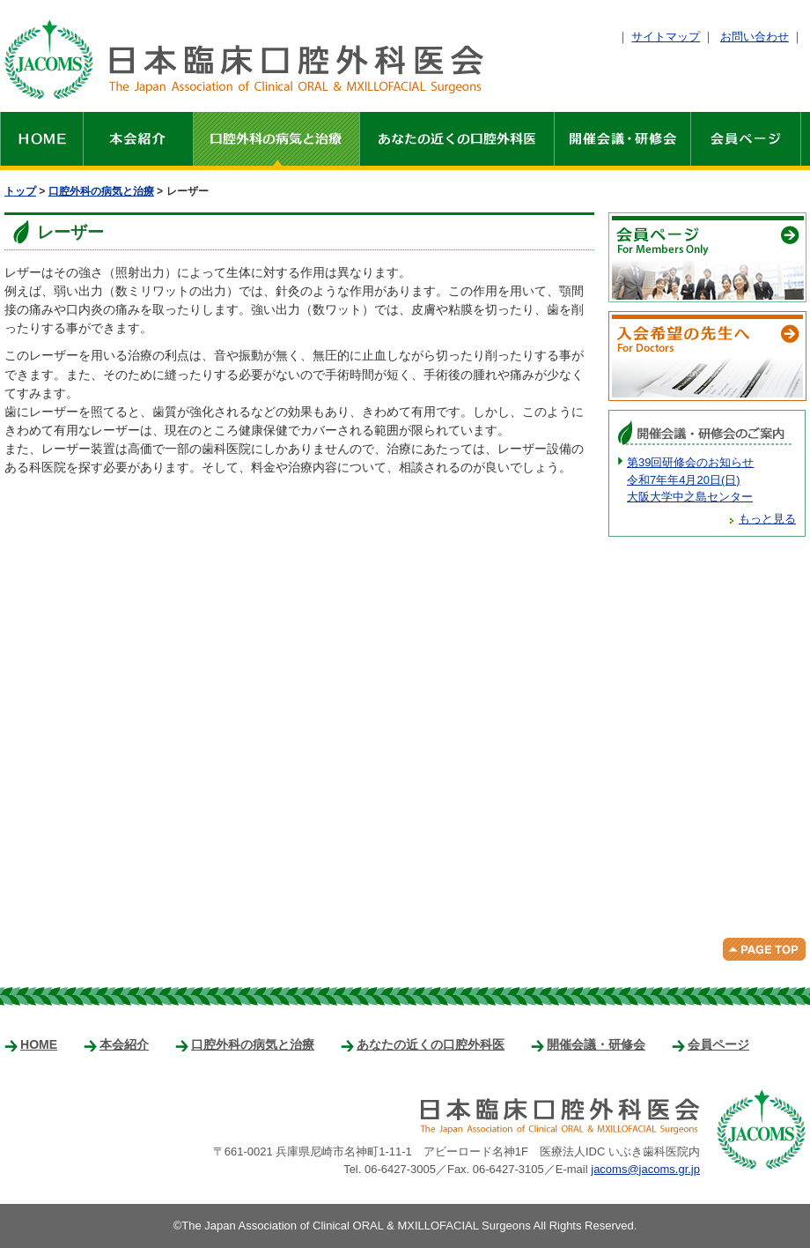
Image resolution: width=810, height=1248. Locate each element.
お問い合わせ (754, 36)
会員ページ (746, 141)
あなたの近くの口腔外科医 (457, 141)
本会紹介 (139, 141)
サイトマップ (665, 36)
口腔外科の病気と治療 (277, 141)
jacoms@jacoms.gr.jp (645, 1169)
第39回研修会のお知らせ (711, 481)
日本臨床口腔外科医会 (243, 59)
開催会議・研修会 (623, 141)
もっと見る (767, 518)
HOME (42, 141)
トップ (20, 191)
